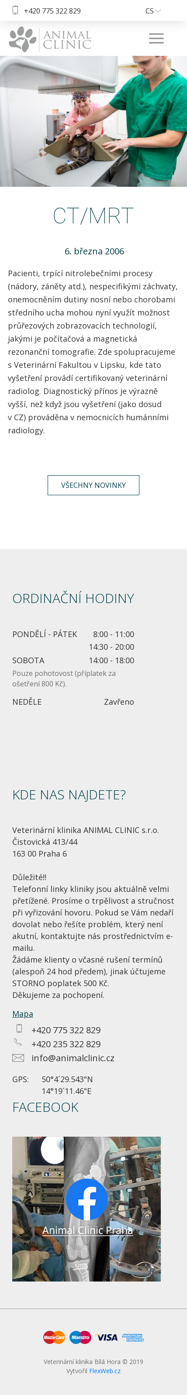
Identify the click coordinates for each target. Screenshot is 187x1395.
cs (153, 11)
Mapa (22, 1013)
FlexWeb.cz (105, 1371)
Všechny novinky (93, 485)
